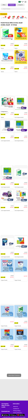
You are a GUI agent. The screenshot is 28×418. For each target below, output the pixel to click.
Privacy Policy (16, 410)
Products (12, 5)
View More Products (14, 375)
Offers (4, 5)
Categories (3, 111)
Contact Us (16, 408)
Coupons (20, 5)
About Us (15, 406)
